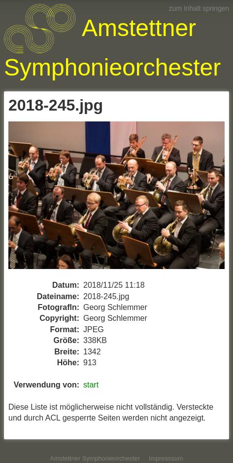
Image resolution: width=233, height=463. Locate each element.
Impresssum (166, 458)
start (91, 385)
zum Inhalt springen (199, 8)
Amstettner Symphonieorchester (95, 458)
